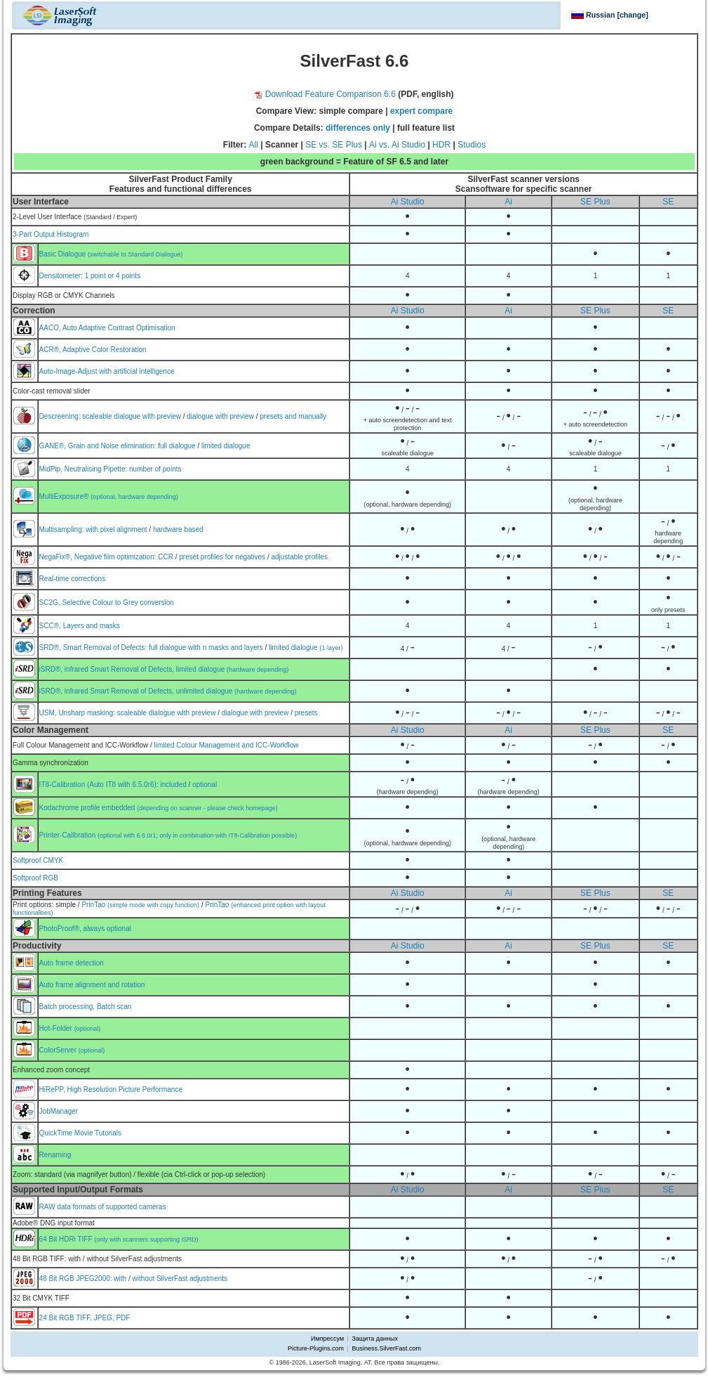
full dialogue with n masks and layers (206, 647)
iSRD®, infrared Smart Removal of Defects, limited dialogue (164, 669)
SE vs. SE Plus (333, 145)
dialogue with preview (220, 416)
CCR (165, 557)
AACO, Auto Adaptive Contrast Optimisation (107, 328)
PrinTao (140, 905)
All (253, 145)
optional (204, 784)
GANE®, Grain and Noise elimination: (99, 446)
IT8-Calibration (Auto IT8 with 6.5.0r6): (100, 784)
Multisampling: (62, 529)
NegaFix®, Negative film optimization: (99, 557)
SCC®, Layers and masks (79, 626)
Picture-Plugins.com (316, 1348)
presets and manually (293, 416)
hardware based (178, 529)
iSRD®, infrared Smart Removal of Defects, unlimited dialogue (168, 691)
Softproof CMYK (38, 860)
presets (306, 713)
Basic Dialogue (111, 254)
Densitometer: (62, 276)
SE (668, 202)
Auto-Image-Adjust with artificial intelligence (107, 371)
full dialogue (176, 446)
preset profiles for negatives (222, 557)
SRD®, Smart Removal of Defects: (94, 647)
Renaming (55, 1155)
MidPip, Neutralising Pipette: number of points (110, 469)
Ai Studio (408, 202)
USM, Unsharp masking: (78, 713)
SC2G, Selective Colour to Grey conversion (106, 602)
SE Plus (595, 202)
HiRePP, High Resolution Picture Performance (110, 1089)
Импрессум (327, 1338)
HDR (441, 145)
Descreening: (61, 416)
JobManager (59, 1111)
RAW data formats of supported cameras (102, 1207)
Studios (471, 145)
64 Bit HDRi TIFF (119, 1239)
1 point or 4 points (113, 276)
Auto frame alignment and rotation (92, 985)
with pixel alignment (116, 529)
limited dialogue (226, 446)
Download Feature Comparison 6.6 (325, 94)
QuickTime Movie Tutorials (80, 1133)
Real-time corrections (72, 578)
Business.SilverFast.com (386, 1348)
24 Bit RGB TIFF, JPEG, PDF (85, 1318)
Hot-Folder (70, 1028)
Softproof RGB (35, 878)
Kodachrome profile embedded (158, 808)
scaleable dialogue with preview (131, 416)
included (173, 784)
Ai (508, 202)
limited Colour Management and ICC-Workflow (226, 745)
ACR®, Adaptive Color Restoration (93, 349)
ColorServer (72, 1050)
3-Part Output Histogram (50, 234)
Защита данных (375, 1338)
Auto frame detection (71, 963)
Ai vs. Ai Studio (397, 145)
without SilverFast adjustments (179, 1278)
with (120, 1278)
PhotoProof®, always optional (85, 928)
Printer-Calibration (168, 835)
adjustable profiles (299, 557)
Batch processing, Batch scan (85, 1006)
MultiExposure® (108, 496)
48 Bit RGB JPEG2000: (76, 1278)
